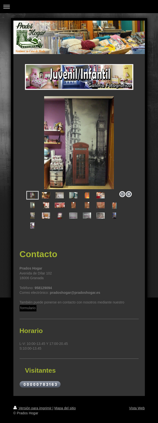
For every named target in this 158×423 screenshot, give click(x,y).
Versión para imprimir (33, 408)
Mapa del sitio (65, 408)
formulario (28, 308)
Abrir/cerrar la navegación (79, 6)
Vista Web (137, 408)
